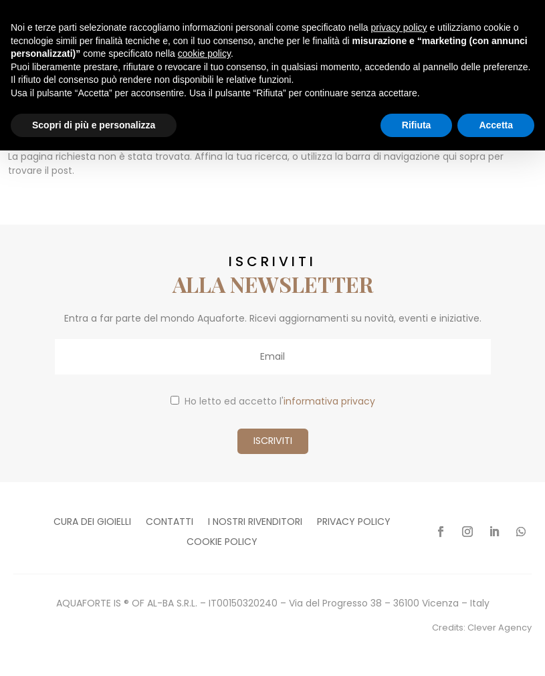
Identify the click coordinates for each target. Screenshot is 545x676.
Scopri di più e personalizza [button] (93, 125)
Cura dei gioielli (92, 522)
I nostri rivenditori (255, 522)
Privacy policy (354, 522)
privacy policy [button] (399, 27)
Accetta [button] (496, 125)
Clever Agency (499, 627)
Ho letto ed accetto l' (273, 401)
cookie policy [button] (204, 53)
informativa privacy (329, 401)
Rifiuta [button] (416, 125)
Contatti (169, 522)
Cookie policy (222, 542)
